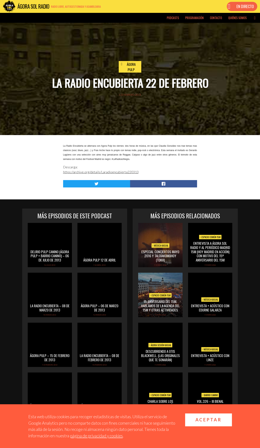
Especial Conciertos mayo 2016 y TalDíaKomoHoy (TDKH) (160, 256)
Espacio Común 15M (210, 237)
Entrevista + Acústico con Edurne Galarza (210, 307)
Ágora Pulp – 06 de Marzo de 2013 (99, 307)
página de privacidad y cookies (96, 435)
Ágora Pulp (131, 67)
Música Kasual (160, 245)
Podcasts (173, 18)
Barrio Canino (210, 395)
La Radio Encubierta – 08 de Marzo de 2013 (50, 307)
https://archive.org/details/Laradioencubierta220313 (101, 172)
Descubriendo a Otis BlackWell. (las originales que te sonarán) (160, 355)
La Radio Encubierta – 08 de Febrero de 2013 (99, 357)
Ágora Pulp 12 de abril (99, 259)
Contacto (216, 18)
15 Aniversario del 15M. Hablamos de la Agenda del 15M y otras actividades (160, 305)
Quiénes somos (237, 18)
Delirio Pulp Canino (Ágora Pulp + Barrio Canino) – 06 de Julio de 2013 (49, 256)
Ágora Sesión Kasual (160, 345)
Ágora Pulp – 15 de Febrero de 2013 (50, 357)
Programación (194, 18)
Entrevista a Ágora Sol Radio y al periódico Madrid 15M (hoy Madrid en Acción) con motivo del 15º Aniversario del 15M (210, 251)
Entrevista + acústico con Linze (210, 357)
